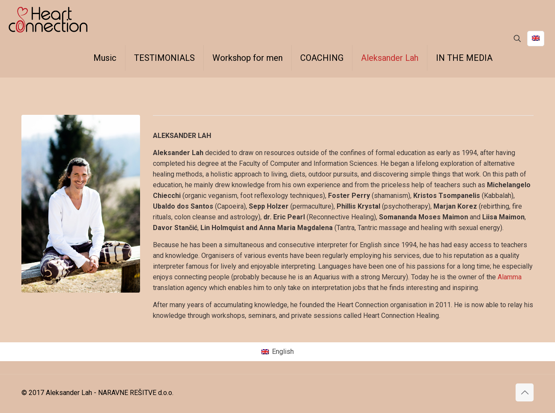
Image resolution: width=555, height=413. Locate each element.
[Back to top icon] (525, 392)
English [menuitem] (283, 351)
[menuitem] (277, 352)
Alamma (510, 277)
